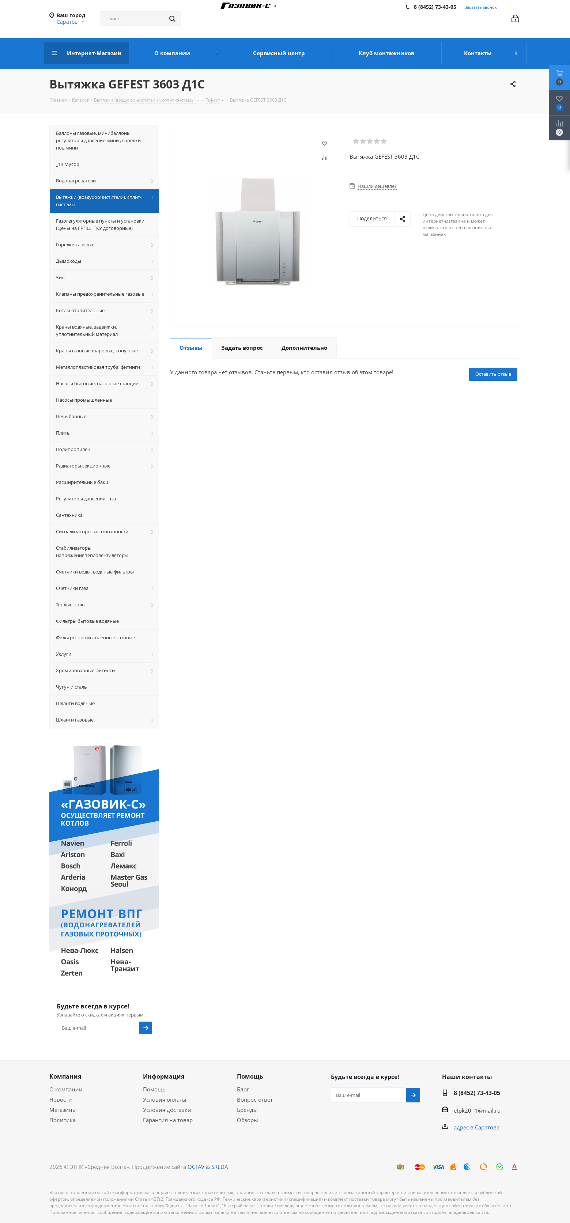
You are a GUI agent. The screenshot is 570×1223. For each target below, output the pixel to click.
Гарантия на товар (168, 1120)
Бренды (247, 1109)
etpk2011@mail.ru (477, 1110)
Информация (163, 1076)
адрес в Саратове (476, 1127)
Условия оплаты (164, 1099)
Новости (60, 1099)
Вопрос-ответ (255, 1099)
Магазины (63, 1109)
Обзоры (247, 1120)
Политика (62, 1120)
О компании (66, 1089)
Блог (243, 1089)
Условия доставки (167, 1109)
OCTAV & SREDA (208, 1166)
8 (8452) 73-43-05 (435, 6)
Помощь (154, 1089)
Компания (65, 1076)
